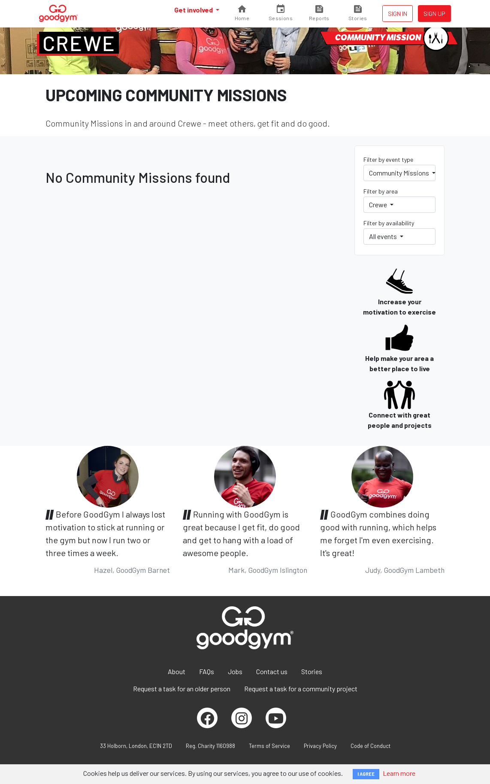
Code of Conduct (370, 745)
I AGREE (366, 774)
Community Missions (399, 173)
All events (383, 236)
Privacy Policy (320, 745)
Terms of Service (269, 745)
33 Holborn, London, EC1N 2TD (136, 745)
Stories (311, 671)
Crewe (78, 42)
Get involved (194, 10)
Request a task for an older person (181, 688)
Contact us (271, 671)
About (176, 671)
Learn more (399, 773)
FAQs (206, 671)
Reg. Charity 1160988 (210, 745)
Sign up (434, 13)
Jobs (235, 671)
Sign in (397, 13)
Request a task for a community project (300, 688)
